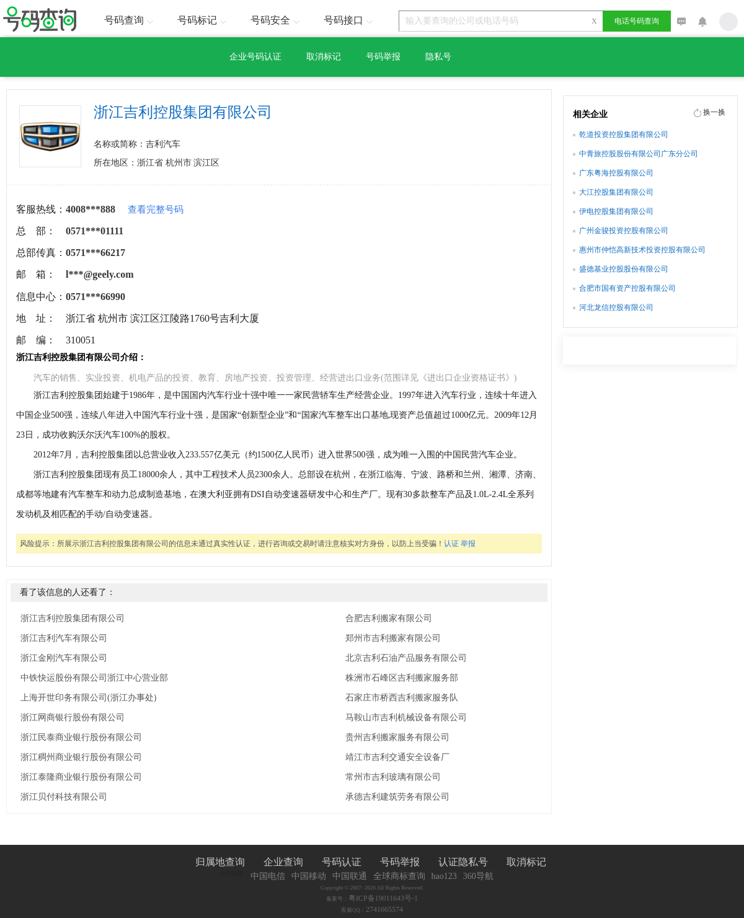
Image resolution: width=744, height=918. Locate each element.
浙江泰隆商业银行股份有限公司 (81, 777)
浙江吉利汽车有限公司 (63, 638)
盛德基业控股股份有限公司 (623, 269)
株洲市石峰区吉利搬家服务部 (401, 677)
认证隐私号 (463, 862)
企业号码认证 (255, 56)
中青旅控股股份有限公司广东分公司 (638, 153)
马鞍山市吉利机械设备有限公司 (406, 717)
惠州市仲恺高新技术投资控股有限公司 (642, 249)
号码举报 (383, 56)
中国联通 (349, 876)
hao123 (444, 876)
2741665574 (384, 909)
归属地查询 (220, 862)
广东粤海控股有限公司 (616, 173)
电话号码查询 (636, 21)
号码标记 (203, 20)
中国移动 (308, 876)
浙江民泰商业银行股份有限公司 (81, 737)
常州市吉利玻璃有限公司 (393, 777)
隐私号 (438, 56)
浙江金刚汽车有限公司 (63, 658)
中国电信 (267, 876)
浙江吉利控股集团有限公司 (72, 618)
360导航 (478, 876)
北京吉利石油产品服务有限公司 (406, 658)
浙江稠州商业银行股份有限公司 (81, 757)
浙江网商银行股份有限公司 (72, 717)
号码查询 (130, 20)
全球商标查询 (399, 876)
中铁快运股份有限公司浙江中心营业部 (94, 677)
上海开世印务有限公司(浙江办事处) (88, 697)
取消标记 (323, 56)
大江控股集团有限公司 (616, 192)
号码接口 (350, 20)
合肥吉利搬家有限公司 (388, 618)
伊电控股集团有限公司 (616, 211)
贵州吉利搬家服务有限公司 (397, 737)
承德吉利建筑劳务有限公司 (397, 796)
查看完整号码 (156, 209)
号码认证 (341, 862)
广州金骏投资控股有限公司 (623, 230)
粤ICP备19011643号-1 (383, 898)
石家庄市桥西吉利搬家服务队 (401, 697)
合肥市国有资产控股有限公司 (627, 288)
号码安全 (276, 20)
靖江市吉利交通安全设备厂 (397, 757)
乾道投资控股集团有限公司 (623, 134)
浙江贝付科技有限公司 (63, 796)
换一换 (714, 112)
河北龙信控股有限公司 (616, 307)
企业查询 (283, 862)
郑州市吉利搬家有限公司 (393, 638)
